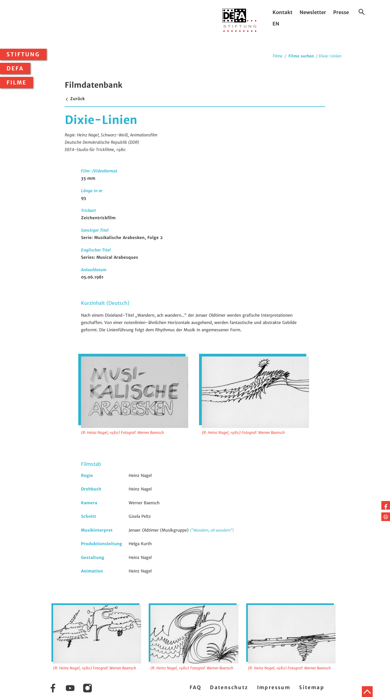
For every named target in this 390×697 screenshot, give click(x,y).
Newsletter (313, 12)
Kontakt (282, 12)
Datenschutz (229, 687)
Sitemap (311, 687)
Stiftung (23, 54)
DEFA (15, 68)
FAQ (195, 687)
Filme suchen (301, 56)
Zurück (75, 98)
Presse (341, 12)
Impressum (274, 687)
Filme (16, 82)
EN (275, 24)
